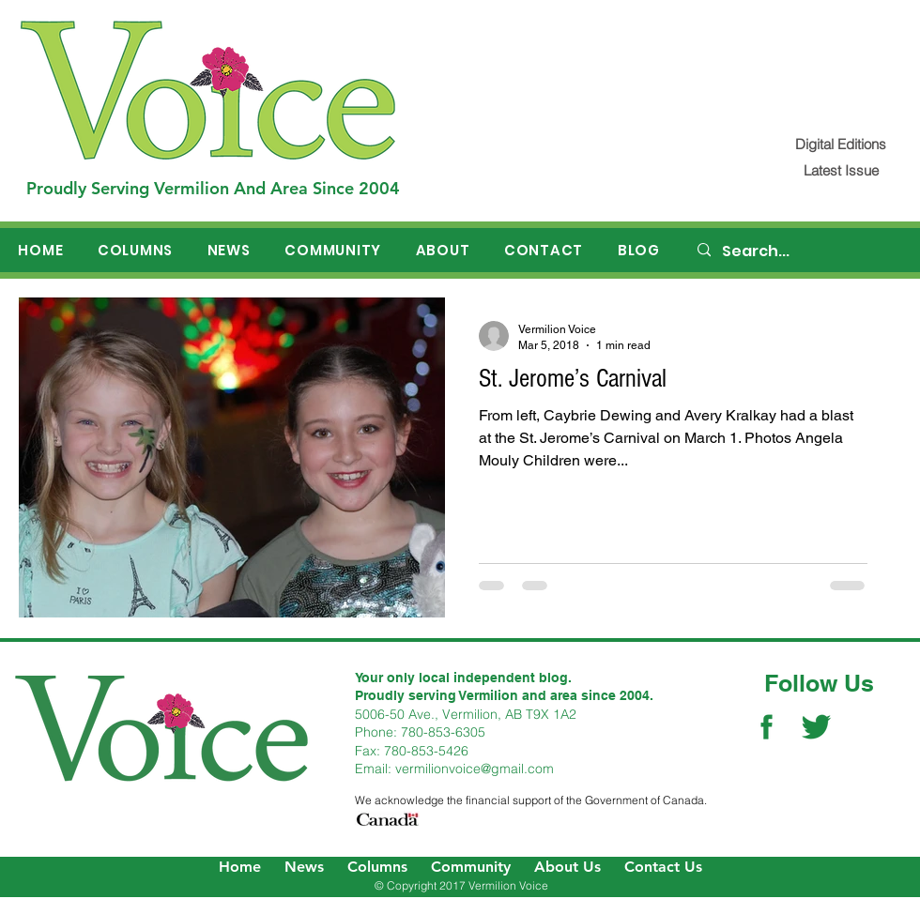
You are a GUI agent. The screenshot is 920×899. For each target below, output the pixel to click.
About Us (567, 867)
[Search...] (799, 251)
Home (240, 867)
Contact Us (663, 867)
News (304, 867)
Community (471, 867)
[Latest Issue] (841, 170)
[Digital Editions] (841, 144)
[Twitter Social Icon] (816, 727)
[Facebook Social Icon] (766, 727)
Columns (377, 867)
